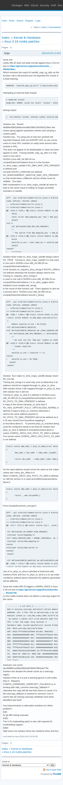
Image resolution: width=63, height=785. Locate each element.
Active (44, 27)
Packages (17, 5)
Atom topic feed (53, 769)
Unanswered (54, 27)
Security (44, 5)
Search (19, 20)
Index (4, 20)
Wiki (26, 5)
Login (38, 20)
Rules (12, 20)
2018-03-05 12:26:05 (52, 53)
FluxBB (57, 774)
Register (29, 20)
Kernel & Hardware (27, 37)
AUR (53, 5)
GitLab (34, 5)
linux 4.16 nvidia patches (22, 41)
